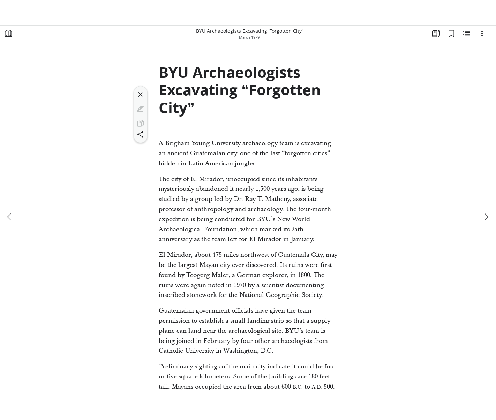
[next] (486, 217)
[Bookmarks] (451, 33)
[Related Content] (467, 33)
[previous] (10, 217)
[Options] (482, 33)
